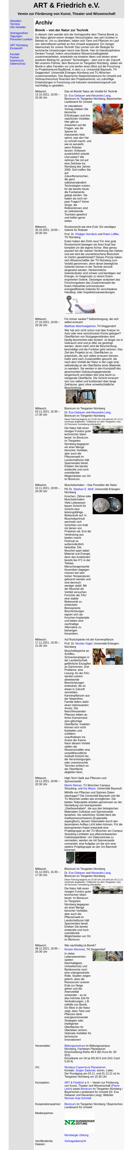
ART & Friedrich (74, 1082)
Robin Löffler (111, 234)
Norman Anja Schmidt (77, 1098)
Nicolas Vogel (83, 643)
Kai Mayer (89, 788)
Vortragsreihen (19, 33)
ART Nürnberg (19, 45)
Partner (14, 57)
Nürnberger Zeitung (76, 1135)
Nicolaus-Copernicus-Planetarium (85, 1067)
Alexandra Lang (100, 95)
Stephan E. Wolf (83, 489)
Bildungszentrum (74, 1045)
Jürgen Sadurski (85, 1070)
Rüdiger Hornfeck (86, 234)
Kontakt (14, 54)
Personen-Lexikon (21, 39)
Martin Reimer (73, 785)
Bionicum (86, 1088)
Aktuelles (15, 20)
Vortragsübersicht (75, 1141)
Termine (15, 24)
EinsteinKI (16, 48)
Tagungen (16, 36)
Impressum (17, 60)
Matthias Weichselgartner (79, 326)
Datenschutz (17, 63)
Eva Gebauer (77, 95)
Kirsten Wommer (74, 949)
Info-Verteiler (18, 27)
